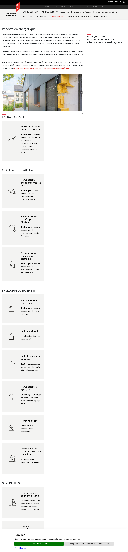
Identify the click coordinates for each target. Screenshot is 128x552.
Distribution (42, 16)
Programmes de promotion (105, 12)
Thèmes (86, 6)
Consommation (57, 16)
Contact (104, 16)
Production (28, 16)
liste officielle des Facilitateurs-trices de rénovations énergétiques (42, 68)
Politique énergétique (81, 12)
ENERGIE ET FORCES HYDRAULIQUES (38, 12)
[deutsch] (124, 2)
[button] (4, 92)
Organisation (60, 6)
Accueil (48, 6)
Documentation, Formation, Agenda (83, 16)
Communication (74, 6)
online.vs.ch (97, 6)
